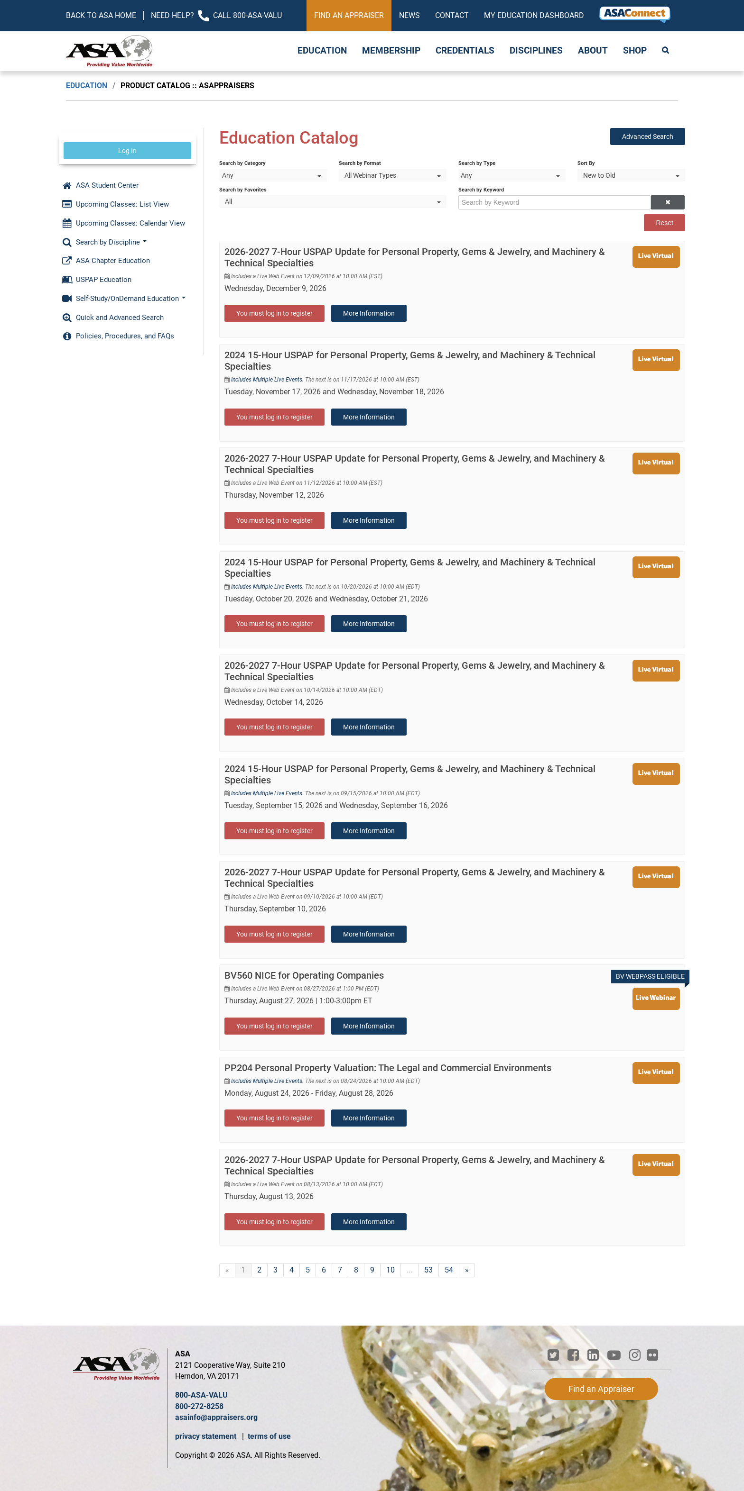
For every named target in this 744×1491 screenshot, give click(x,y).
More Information (369, 313)
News (409, 15)
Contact (452, 15)
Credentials (465, 50)
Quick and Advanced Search (113, 317)
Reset (664, 223)
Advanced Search (647, 136)
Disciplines (536, 50)
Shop (635, 50)
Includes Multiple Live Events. (268, 379)
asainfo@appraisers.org (216, 1417)
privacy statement (206, 1436)
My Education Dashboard (534, 15)
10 (390, 1269)
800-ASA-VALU (201, 1395)
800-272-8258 (199, 1406)
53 (428, 1269)
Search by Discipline (104, 242)
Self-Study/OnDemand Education (124, 298)
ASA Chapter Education (106, 260)
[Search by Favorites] (332, 201)
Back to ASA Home (101, 15)
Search (666, 51)
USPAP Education (96, 279)
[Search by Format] (392, 175)
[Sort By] (631, 175)
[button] (668, 202)
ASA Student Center (100, 185)
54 (449, 1269)
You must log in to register (274, 313)
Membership (391, 50)
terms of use (269, 1436)
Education (322, 50)
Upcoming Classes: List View (115, 204)
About (593, 50)
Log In (127, 151)
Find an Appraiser (349, 15)
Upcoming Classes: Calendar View (123, 223)
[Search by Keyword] (554, 202)
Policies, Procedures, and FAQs (118, 336)
